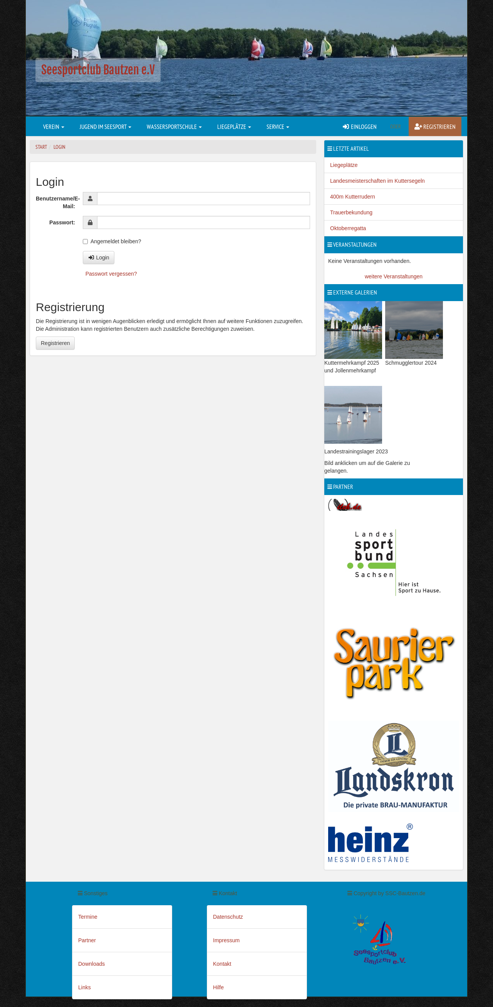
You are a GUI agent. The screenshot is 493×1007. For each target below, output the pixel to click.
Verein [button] (53, 126)
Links (84, 987)
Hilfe (218, 987)
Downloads (91, 964)
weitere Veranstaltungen (394, 276)
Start (41, 146)
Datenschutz (228, 917)
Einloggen (359, 126)
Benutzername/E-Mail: (57, 202)
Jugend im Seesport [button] (105, 126)
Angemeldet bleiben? (112, 241)
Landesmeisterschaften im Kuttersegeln (377, 181)
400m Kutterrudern (352, 197)
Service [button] (278, 126)
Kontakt (222, 964)
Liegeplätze (344, 165)
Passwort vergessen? (111, 274)
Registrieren (435, 126)
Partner (87, 940)
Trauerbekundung (351, 212)
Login (59, 146)
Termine (87, 917)
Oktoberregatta (348, 228)
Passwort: (62, 222)
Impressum (226, 940)
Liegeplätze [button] (234, 126)
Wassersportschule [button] (174, 126)
